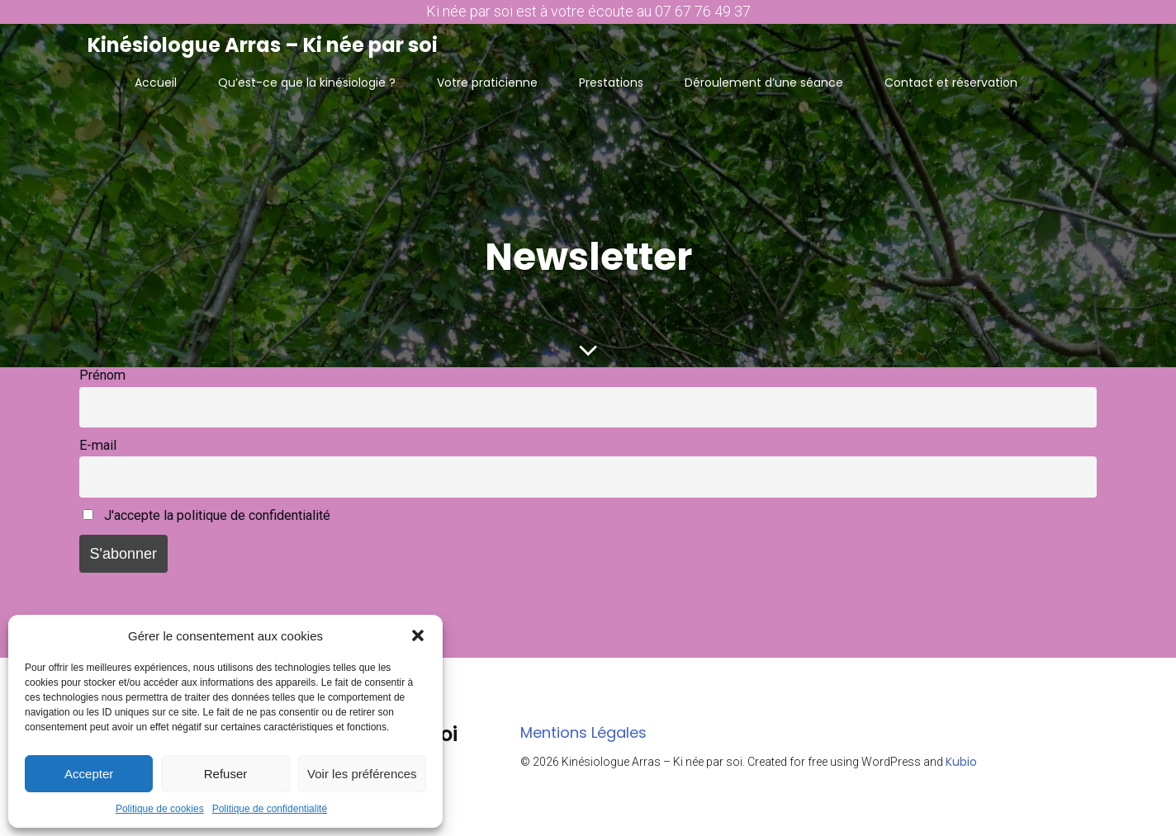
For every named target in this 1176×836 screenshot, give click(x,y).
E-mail (97, 446)
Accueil (156, 81)
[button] (418, 635)
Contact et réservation (950, 81)
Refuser (226, 774)
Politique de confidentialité (269, 809)
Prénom (102, 376)
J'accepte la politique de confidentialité (206, 516)
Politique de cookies (160, 809)
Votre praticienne (487, 81)
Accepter (88, 774)
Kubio (961, 762)
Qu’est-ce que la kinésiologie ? (307, 81)
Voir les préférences (362, 774)
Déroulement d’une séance (764, 81)
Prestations (611, 81)
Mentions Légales (583, 733)
